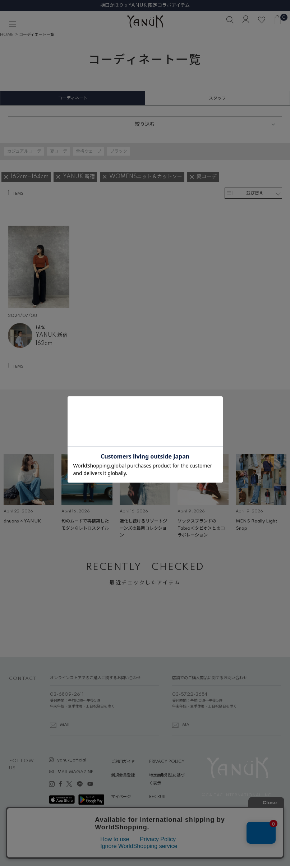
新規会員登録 (123, 775)
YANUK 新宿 (52, 335)
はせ (41, 327)
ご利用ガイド (123, 762)
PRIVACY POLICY (167, 762)
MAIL (65, 725)
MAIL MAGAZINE (75, 772)
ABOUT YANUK (126, 810)
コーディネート (73, 98)
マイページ (121, 797)
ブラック (118, 151)
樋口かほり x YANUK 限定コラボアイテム (145, 5)
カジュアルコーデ (24, 151)
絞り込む (145, 124)
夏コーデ (58, 151)
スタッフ (217, 98)
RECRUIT (157, 797)
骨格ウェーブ (88, 151)
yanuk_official (71, 760)
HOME (7, 35)
